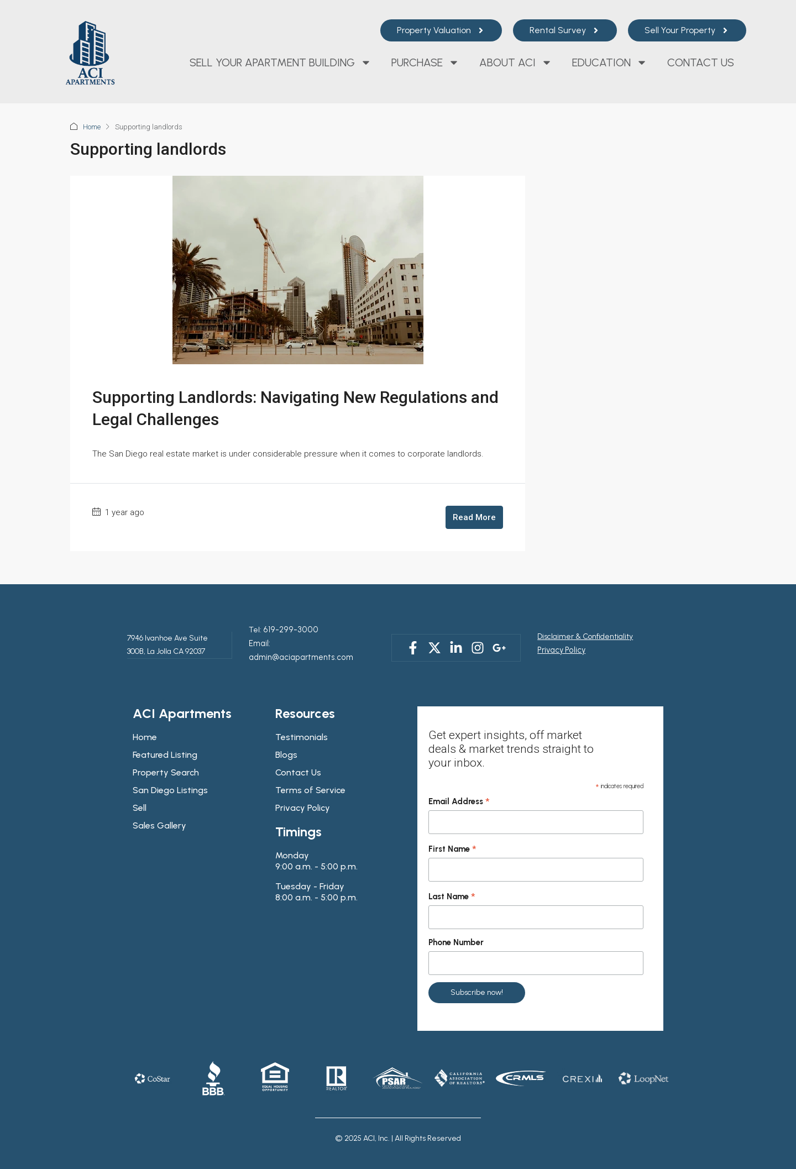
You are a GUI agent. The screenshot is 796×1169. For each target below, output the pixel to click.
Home (92, 127)
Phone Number (456, 927)
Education (609, 62)
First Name (452, 834)
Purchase (425, 62)
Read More (474, 517)
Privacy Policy (560, 642)
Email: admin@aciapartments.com (309, 642)
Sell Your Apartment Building (280, 62)
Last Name (451, 882)
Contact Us (700, 62)
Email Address (459, 787)
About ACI (515, 62)
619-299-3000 (284, 629)
